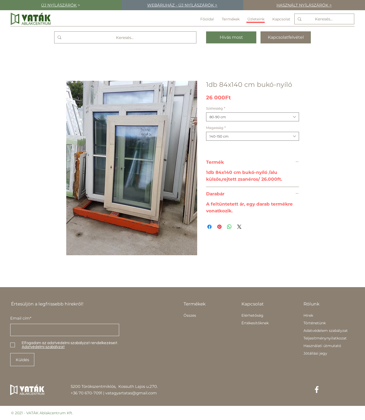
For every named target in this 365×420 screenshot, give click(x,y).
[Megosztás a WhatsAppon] (229, 227)
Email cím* (20, 318)
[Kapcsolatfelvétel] (286, 37)
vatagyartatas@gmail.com (131, 392)
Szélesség (215, 108)
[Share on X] (239, 227)
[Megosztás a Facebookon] (209, 227)
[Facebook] (316, 389)
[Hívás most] (231, 37)
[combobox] (252, 116)
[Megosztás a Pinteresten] (219, 227)
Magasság (216, 128)
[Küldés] (22, 359)
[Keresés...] (324, 19)
